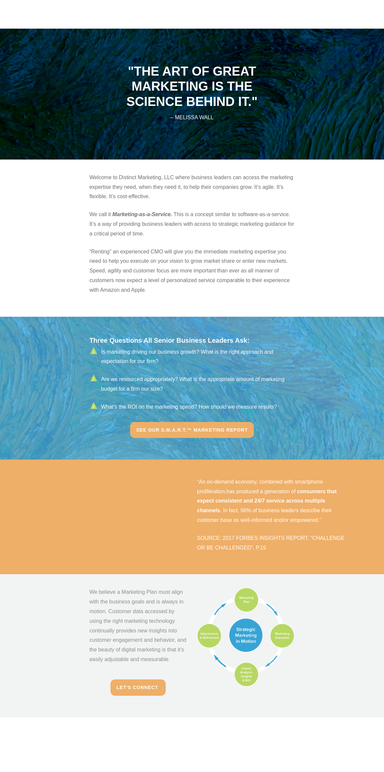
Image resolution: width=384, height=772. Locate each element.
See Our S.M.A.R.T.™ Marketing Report (192, 430)
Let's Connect (138, 687)
